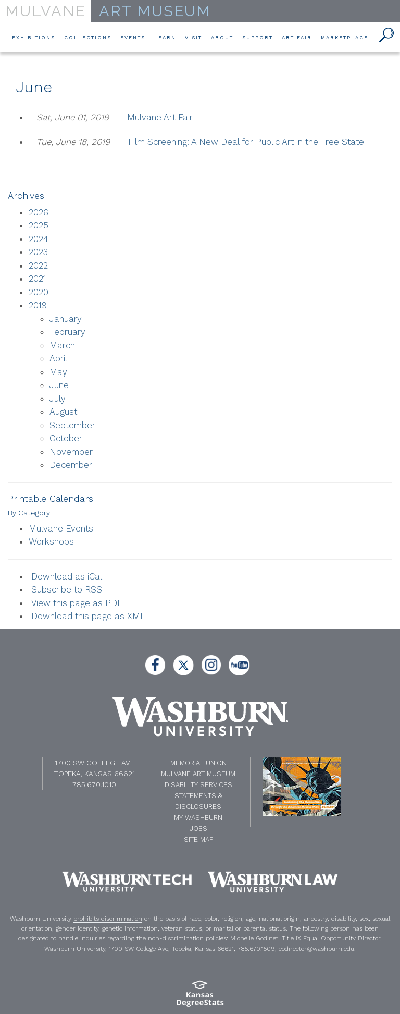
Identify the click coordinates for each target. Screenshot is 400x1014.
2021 (37, 278)
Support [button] (257, 37)
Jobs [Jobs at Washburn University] (198, 828)
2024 (38, 239)
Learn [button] (165, 37)
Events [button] (132, 37)
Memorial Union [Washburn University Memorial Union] (198, 763)
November (71, 451)
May (58, 372)
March (62, 345)
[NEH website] (302, 786)
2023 (38, 252)
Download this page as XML (88, 616)
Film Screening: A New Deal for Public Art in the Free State (246, 142)
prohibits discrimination (107, 918)
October (65, 438)
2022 (38, 265)
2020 (38, 292)
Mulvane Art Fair (160, 117)
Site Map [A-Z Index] (198, 839)
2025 (38, 225)
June (59, 385)
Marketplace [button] (344, 37)
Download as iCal (66, 576)
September (72, 425)
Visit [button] (193, 37)
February (67, 332)
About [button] (222, 37)
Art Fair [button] (297, 37)
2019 (38, 305)
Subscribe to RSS (66, 589)
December (70, 465)
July (57, 398)
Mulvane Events (61, 528)
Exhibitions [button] (33, 37)
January (65, 318)
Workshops (51, 541)
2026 (38, 212)
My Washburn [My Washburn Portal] (198, 818)
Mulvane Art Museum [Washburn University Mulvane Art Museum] (198, 774)
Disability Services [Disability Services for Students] (198, 785)
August (63, 411)
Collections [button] (87, 37)
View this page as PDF (76, 603)
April (58, 358)
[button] (387, 35)
